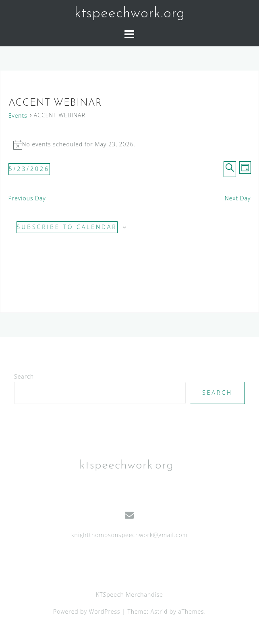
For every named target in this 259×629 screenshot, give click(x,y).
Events (17, 115)
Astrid (159, 611)
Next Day (238, 198)
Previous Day (27, 198)
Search (24, 376)
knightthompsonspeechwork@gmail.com (129, 535)
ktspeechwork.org (130, 13)
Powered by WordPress (86, 611)
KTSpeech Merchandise (129, 594)
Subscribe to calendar (67, 227)
